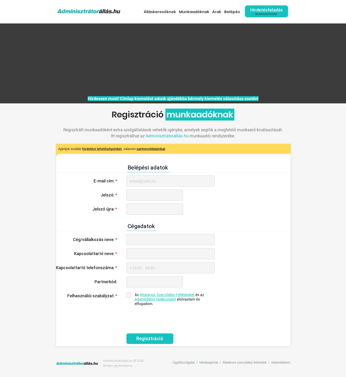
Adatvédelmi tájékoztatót (155, 299)
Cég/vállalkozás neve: (95, 239)
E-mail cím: (105, 180)
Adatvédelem (280, 362)
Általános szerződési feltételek (245, 362)
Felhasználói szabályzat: (92, 295)
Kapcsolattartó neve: (95, 253)
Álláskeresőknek (160, 12)
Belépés (232, 12)
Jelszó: (109, 194)
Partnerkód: (106, 281)
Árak (216, 12)
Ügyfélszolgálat (184, 362)
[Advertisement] (173, 61)
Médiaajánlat (208, 362)
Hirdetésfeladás (266, 11)
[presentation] (162, 317)
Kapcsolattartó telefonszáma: (86, 267)
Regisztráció (149, 338)
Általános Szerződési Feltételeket (167, 295)
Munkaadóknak (194, 12)
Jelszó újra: (104, 209)
